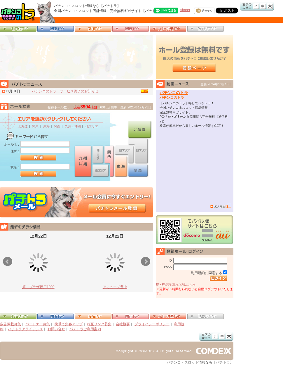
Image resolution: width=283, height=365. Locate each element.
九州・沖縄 (73, 126)
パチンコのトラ (174, 92)
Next (145, 261)
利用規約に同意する (206, 273)
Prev (7, 261)
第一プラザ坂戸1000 (38, 287)
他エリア (91, 126)
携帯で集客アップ (69, 324)
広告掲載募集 (10, 324)
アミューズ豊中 (115, 287)
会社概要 (123, 324)
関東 (35, 126)
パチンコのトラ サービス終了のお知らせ (65, 91)
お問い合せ (56, 329)
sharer (185, 10)
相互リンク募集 (99, 324)
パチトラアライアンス (25, 329)
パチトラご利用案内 (85, 329)
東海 (46, 126)
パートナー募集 (37, 324)
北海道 (23, 126)
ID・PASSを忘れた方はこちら (176, 284)
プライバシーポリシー (152, 324)
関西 (57, 126)
